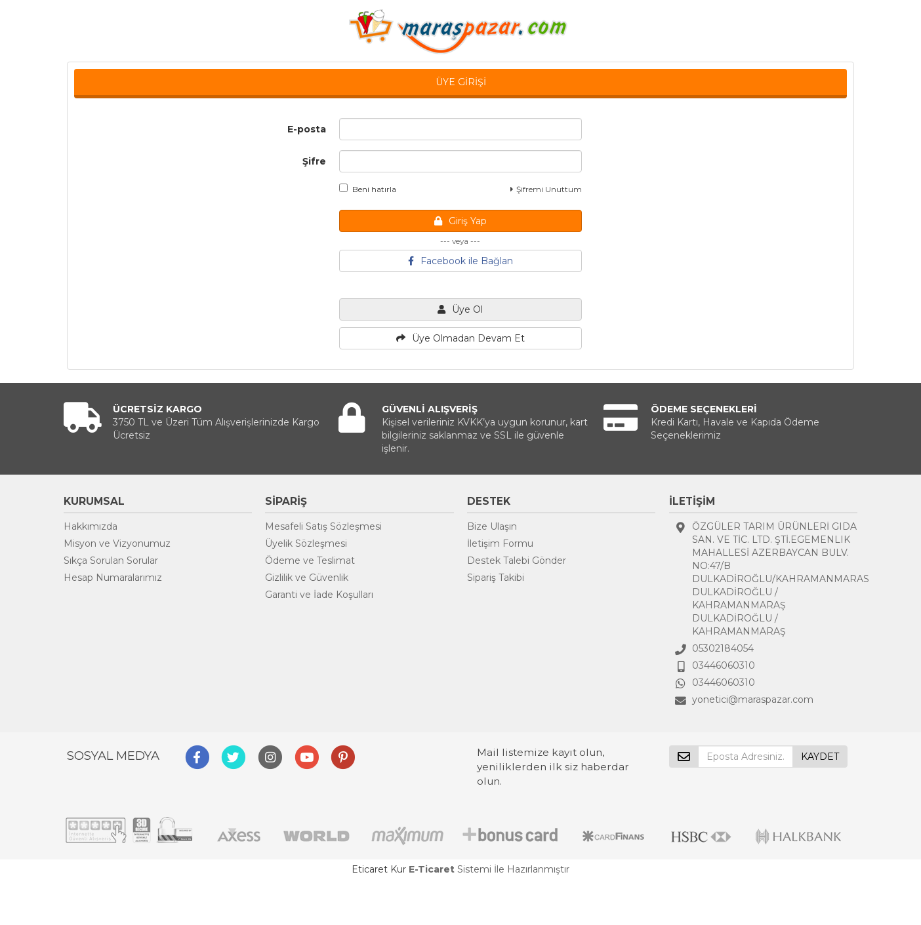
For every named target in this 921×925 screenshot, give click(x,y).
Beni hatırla (367, 189)
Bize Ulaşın (492, 526)
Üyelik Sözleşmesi (306, 543)
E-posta (306, 129)
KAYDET (820, 756)
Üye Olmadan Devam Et (460, 338)
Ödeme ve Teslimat (310, 560)
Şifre (314, 161)
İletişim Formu (500, 543)
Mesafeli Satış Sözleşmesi (323, 526)
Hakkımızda (90, 526)
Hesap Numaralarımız (113, 577)
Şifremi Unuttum (546, 189)
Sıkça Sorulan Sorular (111, 560)
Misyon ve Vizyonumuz (117, 543)
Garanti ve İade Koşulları (319, 594)
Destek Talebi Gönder (516, 560)
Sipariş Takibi (495, 577)
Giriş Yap (460, 221)
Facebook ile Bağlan (460, 261)
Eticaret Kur (379, 869)
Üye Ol (460, 309)
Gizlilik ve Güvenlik (306, 577)
